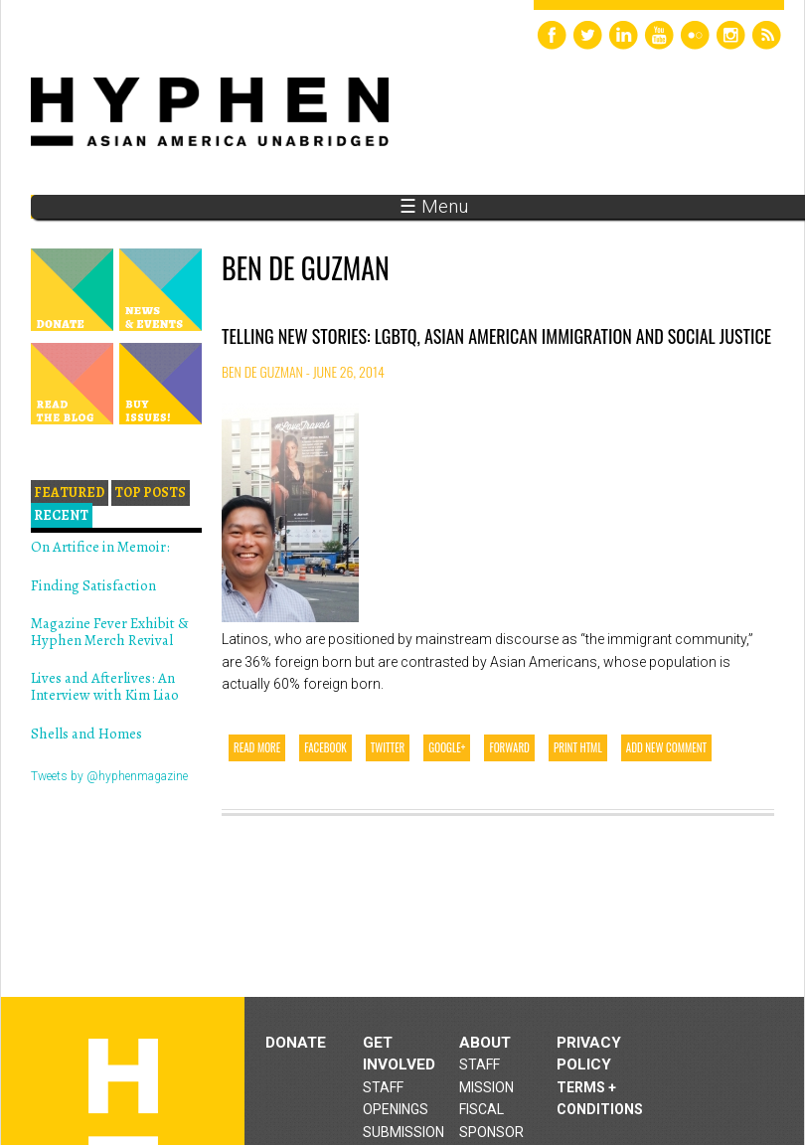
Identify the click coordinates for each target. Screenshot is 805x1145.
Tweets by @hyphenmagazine (109, 776)
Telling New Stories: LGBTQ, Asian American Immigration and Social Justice (496, 336)
